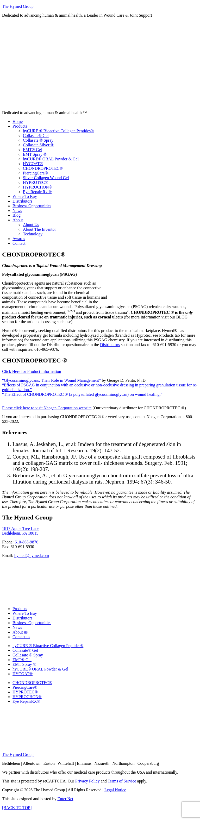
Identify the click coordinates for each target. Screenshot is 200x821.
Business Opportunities (31, 623)
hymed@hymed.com (31, 555)
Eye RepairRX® (26, 701)
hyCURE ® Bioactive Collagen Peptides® (47, 645)
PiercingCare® (25, 687)
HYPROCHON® (27, 696)
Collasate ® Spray (27, 655)
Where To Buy (24, 613)
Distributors (110, 344)
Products (19, 608)
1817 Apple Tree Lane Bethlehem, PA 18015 (20, 530)
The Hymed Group (18, 6)
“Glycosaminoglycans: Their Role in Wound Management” (51, 380)
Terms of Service (122, 781)
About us (20, 632)
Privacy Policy (87, 781)
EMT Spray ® (24, 664)
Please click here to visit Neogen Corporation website (46, 408)
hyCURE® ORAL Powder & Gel (40, 669)
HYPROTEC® (25, 692)
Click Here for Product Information (31, 371)
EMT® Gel (22, 659)
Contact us (21, 637)
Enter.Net (65, 799)
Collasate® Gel (25, 650)
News (17, 627)
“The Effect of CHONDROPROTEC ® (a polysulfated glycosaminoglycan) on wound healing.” (82, 394)
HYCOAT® (22, 674)
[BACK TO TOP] (17, 807)
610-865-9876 (26, 542)
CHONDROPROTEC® (32, 682)
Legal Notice (115, 790)
